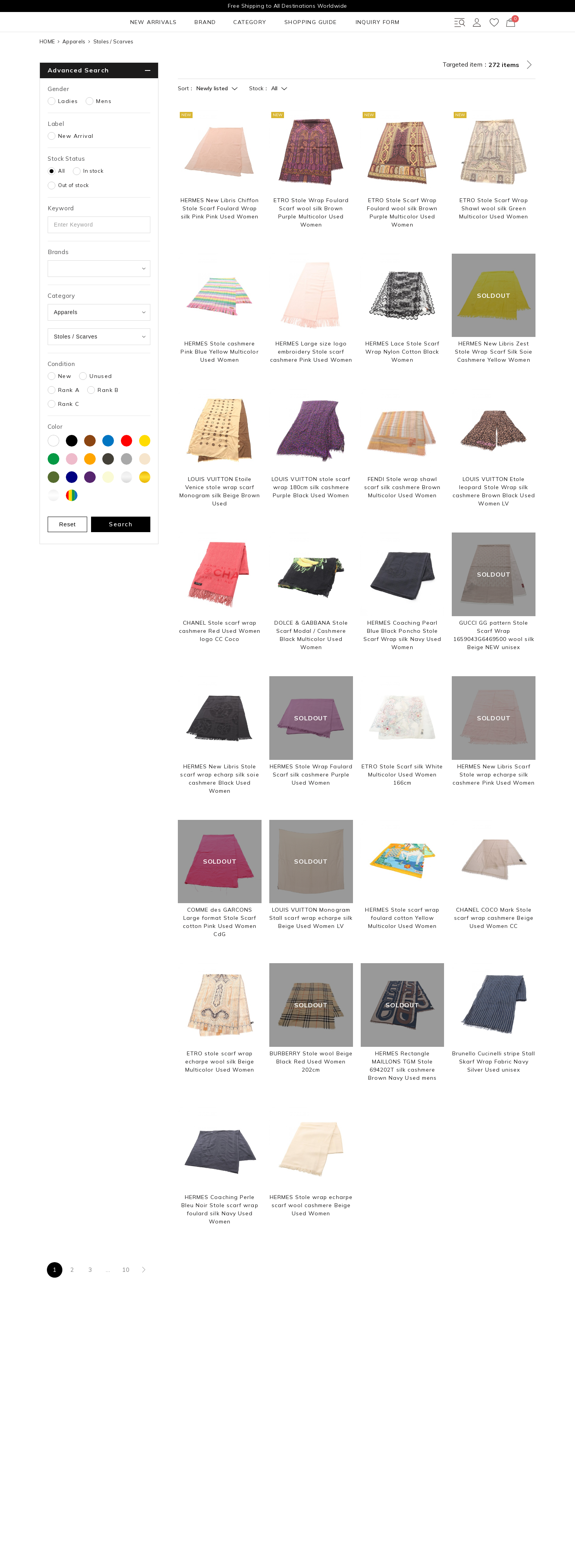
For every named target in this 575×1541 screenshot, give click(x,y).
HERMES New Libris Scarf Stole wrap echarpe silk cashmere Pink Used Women (494, 802)
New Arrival (75, 164)
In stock (93, 199)
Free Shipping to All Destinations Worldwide (287, 5)
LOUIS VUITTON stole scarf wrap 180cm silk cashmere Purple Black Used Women (311, 515)
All (61, 199)
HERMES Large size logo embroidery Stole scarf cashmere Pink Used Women (311, 380)
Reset (67, 552)
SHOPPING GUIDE (210, 49)
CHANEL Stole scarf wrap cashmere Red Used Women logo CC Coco (219, 658)
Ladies (68, 129)
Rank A (68, 418)
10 (125, 1298)
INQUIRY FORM (273, 49)
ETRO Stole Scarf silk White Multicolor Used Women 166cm (402, 802)
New (64, 404)
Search (121, 552)
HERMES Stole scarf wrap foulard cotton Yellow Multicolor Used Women (402, 946)
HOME (47, 69)
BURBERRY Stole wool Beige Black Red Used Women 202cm (311, 1089)
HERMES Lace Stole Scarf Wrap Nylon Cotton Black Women (402, 380)
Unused (101, 404)
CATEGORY (152, 49)
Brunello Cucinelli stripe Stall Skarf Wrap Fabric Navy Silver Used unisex (493, 1089)
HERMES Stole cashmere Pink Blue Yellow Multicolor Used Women (219, 380)
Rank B (108, 418)
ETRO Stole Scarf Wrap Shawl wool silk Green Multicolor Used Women (493, 236)
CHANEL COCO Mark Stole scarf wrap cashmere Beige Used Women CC (494, 946)
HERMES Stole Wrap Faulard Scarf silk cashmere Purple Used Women (311, 802)
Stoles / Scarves (113, 69)
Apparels (73, 69)
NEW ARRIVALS (64, 49)
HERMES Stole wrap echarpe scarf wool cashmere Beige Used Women (311, 1233)
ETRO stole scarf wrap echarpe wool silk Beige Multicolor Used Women (220, 1089)
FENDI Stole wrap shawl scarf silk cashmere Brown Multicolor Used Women (402, 515)
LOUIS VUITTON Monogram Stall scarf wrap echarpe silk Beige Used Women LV (311, 946)
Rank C (68, 432)
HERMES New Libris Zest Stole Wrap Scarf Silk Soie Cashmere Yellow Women (493, 380)
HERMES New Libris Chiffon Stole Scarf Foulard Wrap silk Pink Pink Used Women (220, 236)
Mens (104, 129)
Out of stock (73, 213)
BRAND (112, 49)
